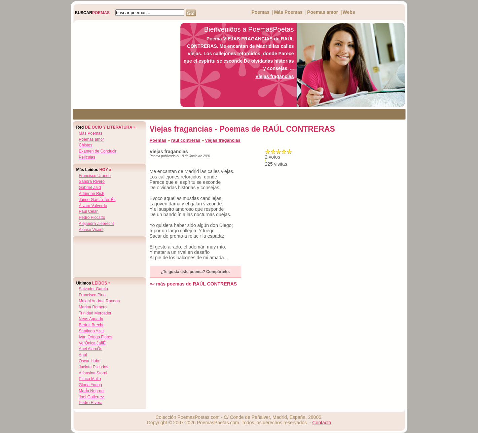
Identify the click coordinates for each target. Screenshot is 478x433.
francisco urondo (95, 175)
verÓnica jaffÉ (92, 343)
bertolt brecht (91, 325)
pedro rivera (90, 402)
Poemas (260, 12)
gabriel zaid (90, 187)
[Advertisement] (123, 65)
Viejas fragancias (274, 76)
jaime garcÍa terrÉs (97, 199)
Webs (348, 12)
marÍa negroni (91, 391)
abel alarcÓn (90, 348)
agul (83, 355)
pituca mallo (90, 378)
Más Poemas (288, 12)
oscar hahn (89, 361)
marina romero (93, 307)
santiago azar (91, 331)
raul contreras (185, 140)
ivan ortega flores (95, 337)
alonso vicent (91, 229)
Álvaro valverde (93, 205)
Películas (87, 157)
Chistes (85, 145)
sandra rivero (92, 181)
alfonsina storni (93, 373)
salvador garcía (93, 289)
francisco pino (92, 295)
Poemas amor (322, 12)
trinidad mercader (95, 313)
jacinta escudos (93, 367)
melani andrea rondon (99, 301)
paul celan (89, 211)
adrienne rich (91, 193)
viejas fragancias (223, 140)
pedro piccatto (92, 217)
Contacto (321, 422)
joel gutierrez (91, 397)
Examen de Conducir (97, 151)
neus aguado (91, 319)
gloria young (90, 384)
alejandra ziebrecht (96, 223)
